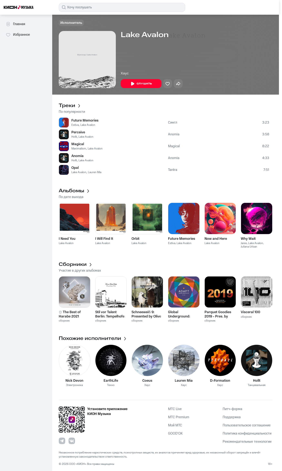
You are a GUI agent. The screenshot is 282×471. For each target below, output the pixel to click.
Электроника (74, 385)
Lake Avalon (87, 125)
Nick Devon (74, 381)
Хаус (125, 73)
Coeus (147, 381)
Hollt (74, 137)
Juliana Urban (249, 247)
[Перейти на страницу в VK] (72, 441)
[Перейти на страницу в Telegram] (62, 441)
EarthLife (111, 381)
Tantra (172, 169)
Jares (244, 243)
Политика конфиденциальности (247, 433)
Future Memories (84, 120)
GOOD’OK (175, 433)
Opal (75, 167)
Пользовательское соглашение (247, 425)
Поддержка (232, 417)
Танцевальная (256, 385)
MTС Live (175, 409)
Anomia (173, 134)
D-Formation (220, 381)
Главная (15, 24)
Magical (77, 144)
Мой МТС (175, 425)
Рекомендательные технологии (247, 441)
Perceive (78, 132)
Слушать (141, 83)
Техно (111, 385)
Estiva (75, 125)
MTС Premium (178, 417)
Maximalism (78, 149)
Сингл (172, 122)
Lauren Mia (94, 172)
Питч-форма (232, 409)
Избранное (18, 34)
